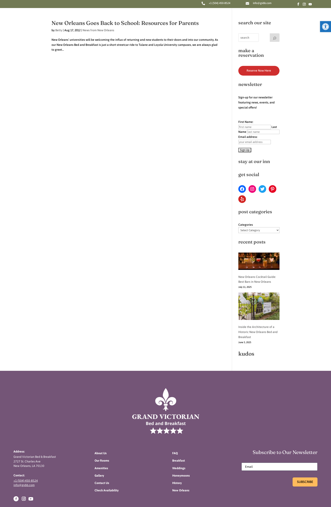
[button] (325, 26)
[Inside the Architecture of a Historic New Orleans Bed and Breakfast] (258, 293)
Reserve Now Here (259, 70)
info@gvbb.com (262, 3)
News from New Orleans (98, 30)
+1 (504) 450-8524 (219, 3)
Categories (245, 224)
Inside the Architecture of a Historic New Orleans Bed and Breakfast (258, 318)
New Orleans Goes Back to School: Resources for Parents (125, 23)
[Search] (274, 37)
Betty (58, 30)
